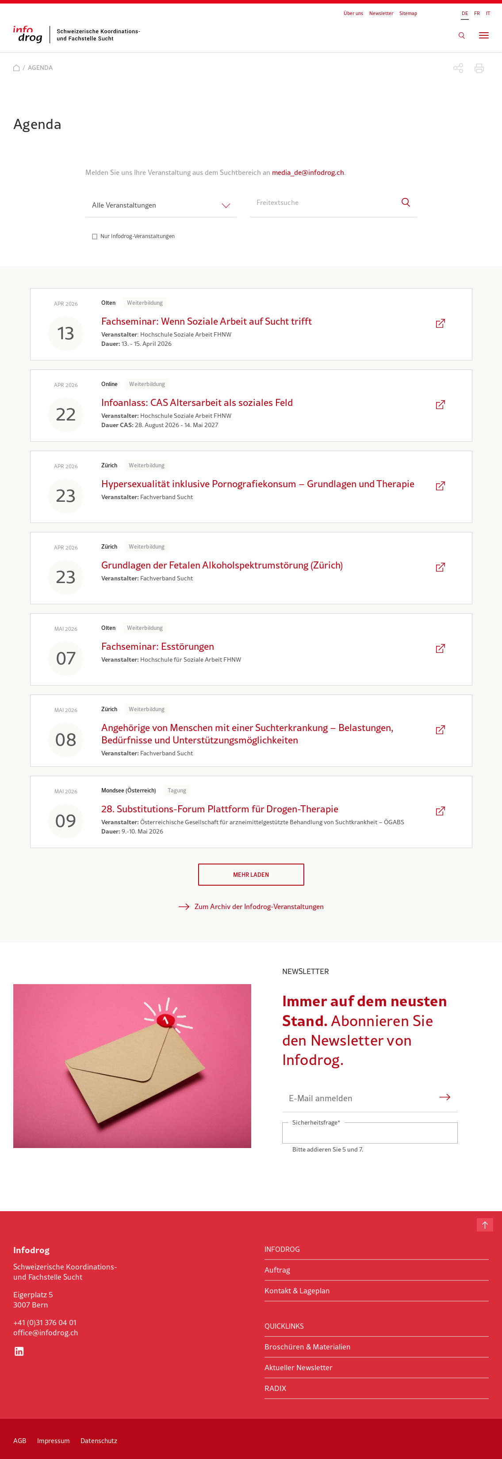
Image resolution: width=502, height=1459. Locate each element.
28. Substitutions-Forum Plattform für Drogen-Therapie (219, 808)
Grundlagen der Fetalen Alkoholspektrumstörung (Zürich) (222, 565)
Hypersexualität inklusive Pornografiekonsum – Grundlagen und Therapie (257, 483)
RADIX (275, 1388)
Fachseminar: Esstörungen (157, 646)
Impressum (53, 1440)
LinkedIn (19, 1351)
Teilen (458, 68)
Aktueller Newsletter (298, 1367)
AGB (20, 1440)
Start (16, 67)
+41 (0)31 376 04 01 (45, 1322)
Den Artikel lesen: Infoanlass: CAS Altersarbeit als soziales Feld (441, 405)
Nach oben (485, 1225)
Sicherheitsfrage (316, 1122)
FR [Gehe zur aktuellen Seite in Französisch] (477, 13)
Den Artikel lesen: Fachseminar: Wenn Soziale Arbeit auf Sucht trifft (441, 324)
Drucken (479, 68)
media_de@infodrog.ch (308, 172)
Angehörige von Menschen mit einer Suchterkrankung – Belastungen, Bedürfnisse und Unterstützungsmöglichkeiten (247, 734)
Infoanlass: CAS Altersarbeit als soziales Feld (197, 402)
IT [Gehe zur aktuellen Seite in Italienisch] (488, 13)
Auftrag (277, 1270)
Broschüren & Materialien (307, 1347)
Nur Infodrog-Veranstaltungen (137, 236)
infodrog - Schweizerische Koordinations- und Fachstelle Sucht (79, 34)
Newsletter (381, 13)
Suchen (462, 35)
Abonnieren (445, 1098)
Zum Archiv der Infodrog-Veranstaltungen (259, 906)
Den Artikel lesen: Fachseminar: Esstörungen (441, 649)
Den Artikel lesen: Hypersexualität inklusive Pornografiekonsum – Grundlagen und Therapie (441, 487)
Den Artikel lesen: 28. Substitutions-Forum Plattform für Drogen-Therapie (441, 812)
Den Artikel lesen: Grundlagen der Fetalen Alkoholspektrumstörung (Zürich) (441, 568)
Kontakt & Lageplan (297, 1290)
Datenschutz (98, 1440)
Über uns (353, 13)
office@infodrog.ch (45, 1332)
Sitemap (408, 13)
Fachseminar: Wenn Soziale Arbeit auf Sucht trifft (206, 321)
